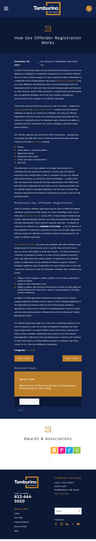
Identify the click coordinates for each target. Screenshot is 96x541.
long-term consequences (66, 81)
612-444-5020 (23, 498)
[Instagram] (61, 524)
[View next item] (26, 410)
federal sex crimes (31, 216)
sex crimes (36, 142)
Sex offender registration (25, 244)
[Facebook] (56, 524)
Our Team (18, 518)
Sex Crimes (30, 350)
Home (16, 513)
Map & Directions (62, 493)
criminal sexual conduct (42, 109)
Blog (16, 531)
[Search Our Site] (79, 511)
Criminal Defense (21, 522)
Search (59, 511)
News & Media (20, 526)
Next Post (72, 358)
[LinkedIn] (67, 524)
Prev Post (24, 358)
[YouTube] (78, 524)
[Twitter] (72, 524)
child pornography (22, 109)
